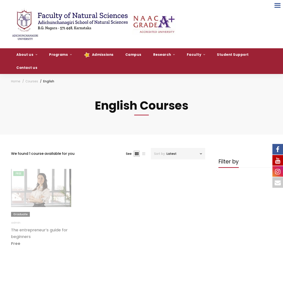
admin (15, 224)
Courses (31, 81)
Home (15, 81)
